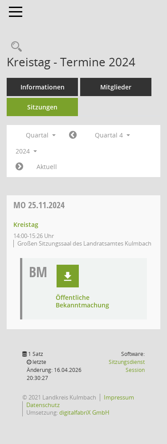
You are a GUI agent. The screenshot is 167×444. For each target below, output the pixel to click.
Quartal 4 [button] (112, 135)
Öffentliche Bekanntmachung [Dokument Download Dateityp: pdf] (82, 301)
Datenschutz (43, 405)
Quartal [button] (41, 135)
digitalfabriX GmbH (84, 412)
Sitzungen (42, 107)
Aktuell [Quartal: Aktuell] (47, 166)
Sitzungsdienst (127, 366)
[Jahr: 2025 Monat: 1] (19, 167)
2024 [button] (26, 151)
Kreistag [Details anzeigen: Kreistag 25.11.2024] (25, 224)
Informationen (42, 87)
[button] (68, 276)
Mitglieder (115, 87)
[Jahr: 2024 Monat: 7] (72, 135)
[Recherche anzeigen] (14, 47)
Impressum (119, 397)
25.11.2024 (39, 205)
